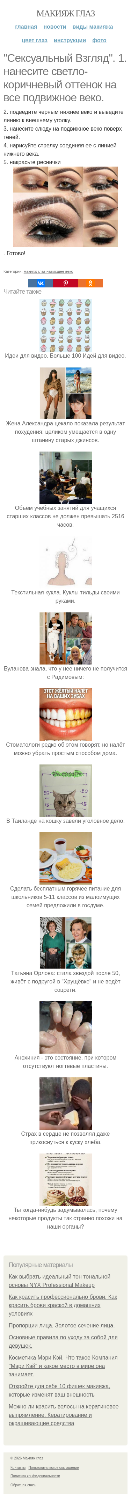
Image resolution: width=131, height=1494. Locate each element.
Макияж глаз (65, 13)
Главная (26, 27)
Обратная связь (23, 1485)
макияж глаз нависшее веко (48, 271)
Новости (54, 27)
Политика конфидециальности (35, 1476)
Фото (99, 40)
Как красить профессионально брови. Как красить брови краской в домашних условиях (63, 1305)
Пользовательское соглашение (54, 1468)
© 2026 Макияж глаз (26, 1458)
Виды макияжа (93, 27)
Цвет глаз (35, 40)
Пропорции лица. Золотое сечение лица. (62, 1325)
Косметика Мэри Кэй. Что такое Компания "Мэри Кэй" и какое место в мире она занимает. (63, 1366)
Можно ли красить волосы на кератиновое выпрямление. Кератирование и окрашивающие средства (64, 1415)
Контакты (18, 1468)
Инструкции (70, 40)
